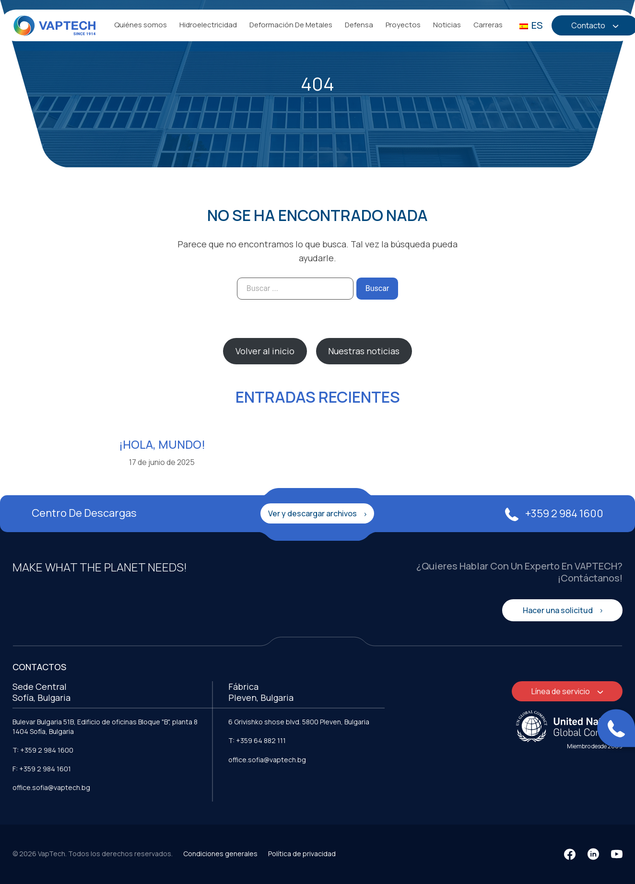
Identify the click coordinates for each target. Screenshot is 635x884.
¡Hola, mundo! (162, 444)
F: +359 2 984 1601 (41, 768)
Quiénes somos (140, 25)
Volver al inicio (264, 351)
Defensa (359, 25)
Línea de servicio (561, 691)
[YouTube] (617, 854)
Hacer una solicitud (558, 610)
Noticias (447, 25)
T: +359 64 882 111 (257, 740)
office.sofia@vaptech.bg (51, 787)
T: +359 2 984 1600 (42, 750)
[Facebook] (570, 854)
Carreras (488, 25)
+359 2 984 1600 (554, 513)
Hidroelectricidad (208, 25)
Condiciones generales (220, 853)
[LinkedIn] (593, 854)
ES (531, 25)
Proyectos (403, 25)
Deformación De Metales (290, 25)
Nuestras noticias (364, 351)
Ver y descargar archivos (313, 513)
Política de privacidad (302, 853)
